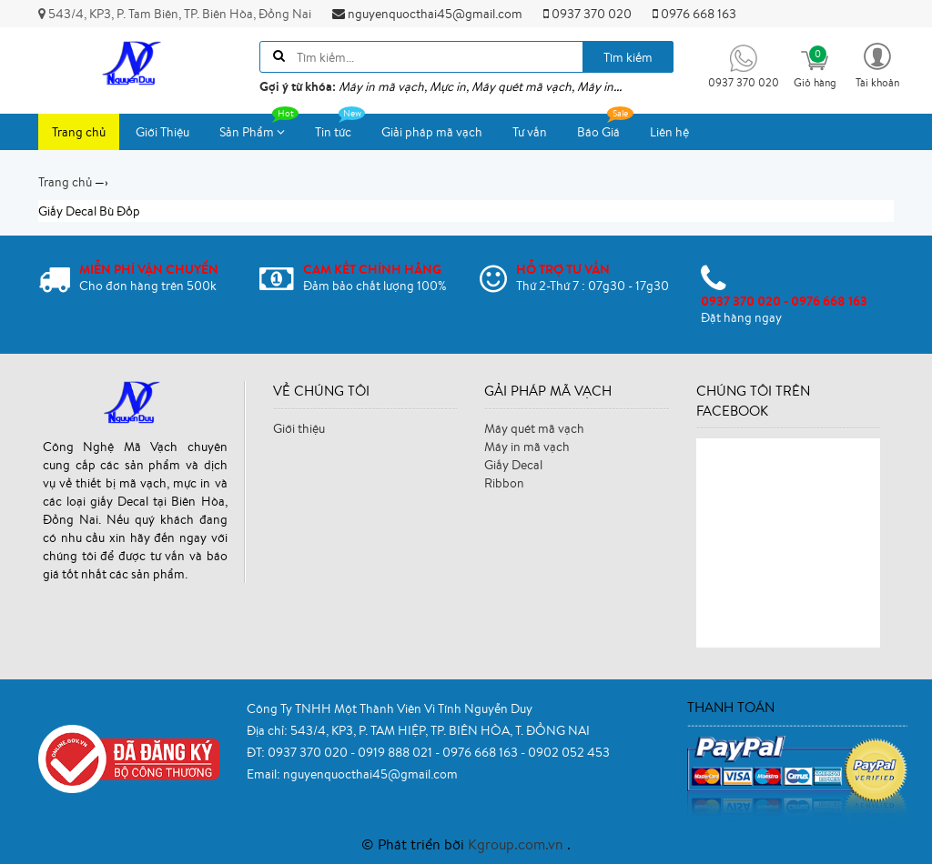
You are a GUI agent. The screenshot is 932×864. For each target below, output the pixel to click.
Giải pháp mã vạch (431, 132)
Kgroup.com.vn (517, 844)
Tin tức (340, 127)
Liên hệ (669, 132)
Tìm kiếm (628, 57)
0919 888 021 (396, 752)
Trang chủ (79, 132)
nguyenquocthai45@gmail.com (427, 13)
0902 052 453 (569, 752)
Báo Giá (605, 127)
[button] (877, 64)
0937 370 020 (587, 13)
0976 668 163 (694, 13)
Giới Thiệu (162, 132)
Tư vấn (529, 132)
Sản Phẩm (259, 127)
